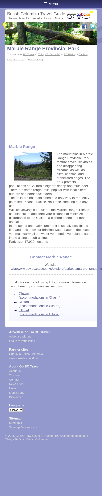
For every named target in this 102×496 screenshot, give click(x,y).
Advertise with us (20, 336)
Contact (14, 379)
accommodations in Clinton (39, 306)
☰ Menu (51, 4)
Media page (16, 392)
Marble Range (36, 59)
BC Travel (28, 54)
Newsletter (16, 384)
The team (15, 375)
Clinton (24, 302)
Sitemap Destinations (23, 427)
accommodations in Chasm (39, 297)
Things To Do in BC (49, 54)
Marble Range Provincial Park (43, 48)
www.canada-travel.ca (23, 358)
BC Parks (69, 54)
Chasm (24, 293)
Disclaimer (16, 397)
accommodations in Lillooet (39, 314)
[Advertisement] (35, 99)
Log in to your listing (22, 340)
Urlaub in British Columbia (26, 354)
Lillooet (24, 310)
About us (15, 370)
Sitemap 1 (15, 422)
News (12, 388)
